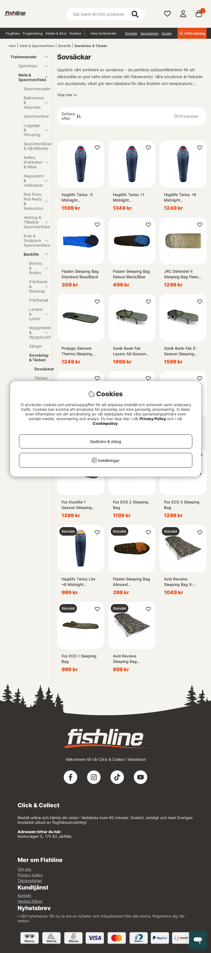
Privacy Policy (153, 418)
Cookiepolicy (105, 423)
